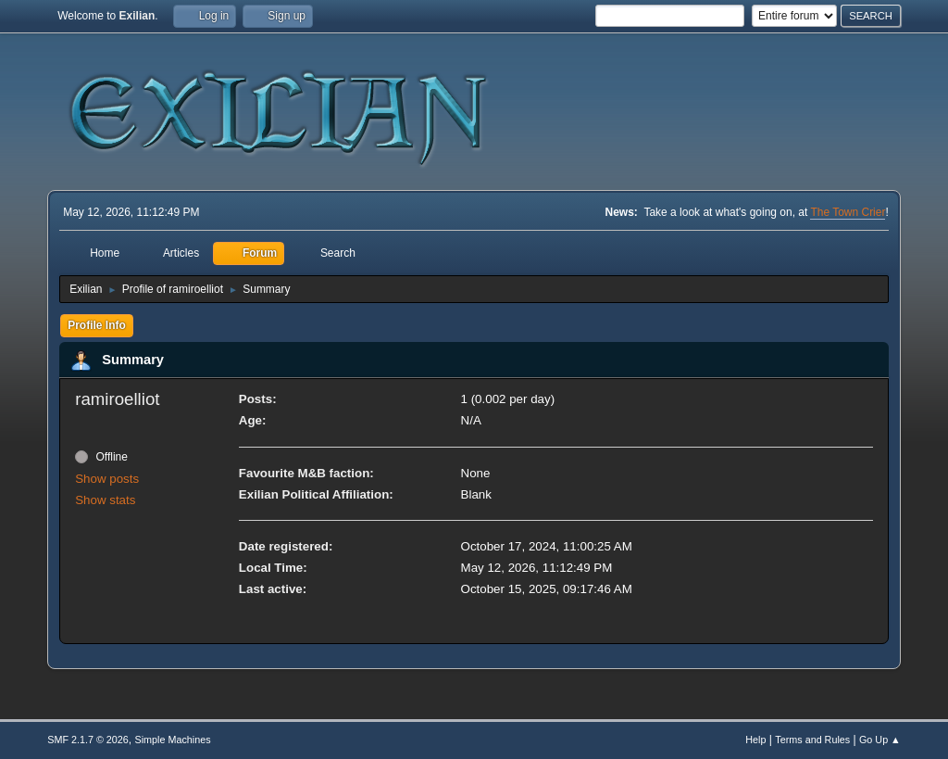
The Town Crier (847, 212)
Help (755, 739)
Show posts (107, 479)
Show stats (105, 500)
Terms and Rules (812, 739)
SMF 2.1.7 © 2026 (88, 739)
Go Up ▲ (880, 739)
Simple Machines (173, 739)
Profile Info (97, 325)
